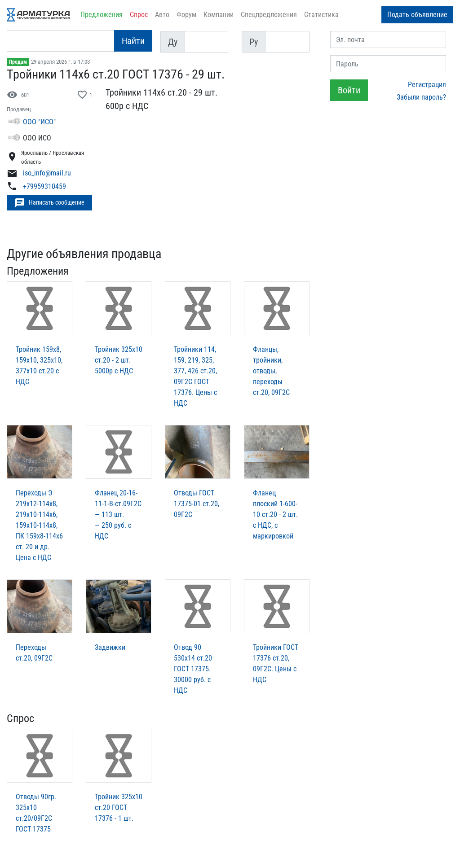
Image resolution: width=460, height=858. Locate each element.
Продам (18, 62)
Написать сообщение (49, 202)
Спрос (139, 14)
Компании (218, 14)
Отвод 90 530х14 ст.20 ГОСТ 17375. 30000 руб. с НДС (193, 669)
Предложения (101, 14)
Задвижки (110, 647)
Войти (349, 90)
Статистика (321, 14)
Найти (133, 40)
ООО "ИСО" (39, 122)
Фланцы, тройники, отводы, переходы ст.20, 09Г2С (271, 371)
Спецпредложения (269, 14)
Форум (186, 14)
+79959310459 (44, 186)
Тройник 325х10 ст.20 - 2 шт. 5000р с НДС (118, 360)
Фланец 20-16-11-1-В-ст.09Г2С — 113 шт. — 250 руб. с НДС (118, 514)
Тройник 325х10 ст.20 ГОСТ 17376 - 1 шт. (118, 807)
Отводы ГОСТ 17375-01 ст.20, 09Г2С (196, 504)
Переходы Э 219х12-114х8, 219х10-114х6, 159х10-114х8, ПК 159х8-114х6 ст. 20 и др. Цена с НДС (39, 525)
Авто (162, 14)
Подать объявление (417, 14)
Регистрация (427, 84)
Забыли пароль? (421, 97)
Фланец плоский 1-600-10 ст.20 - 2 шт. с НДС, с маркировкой (275, 514)
